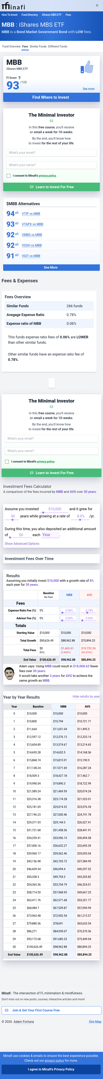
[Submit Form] (51, 187)
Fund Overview (11, 46)
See (89, 88)
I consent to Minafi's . (35, 175)
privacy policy (47, 175)
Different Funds (57, 46)
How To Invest (9, 14)
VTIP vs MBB (31, 214)
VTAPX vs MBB (32, 224)
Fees (25, 46)
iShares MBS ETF (52, 14)
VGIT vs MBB (31, 256)
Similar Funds (38, 46)
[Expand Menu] (97, 6)
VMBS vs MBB (32, 235)
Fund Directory (30, 14)
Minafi (6, 1046)
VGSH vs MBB (32, 245)
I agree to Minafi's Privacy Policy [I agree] (51, 1069)
